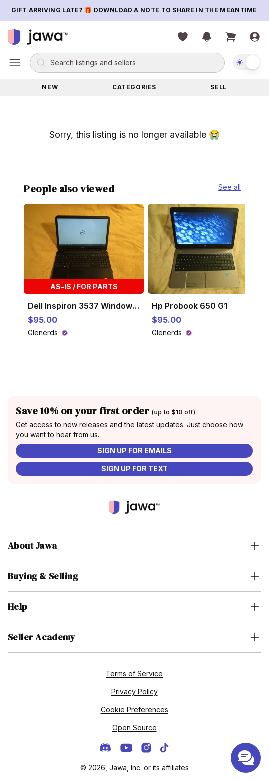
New (50, 87)
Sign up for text (135, 468)
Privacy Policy (135, 692)
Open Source (134, 728)
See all (229, 187)
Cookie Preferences (134, 710)
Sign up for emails (135, 450)
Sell (218, 87)
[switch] (247, 62)
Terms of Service (134, 674)
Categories (134, 87)
